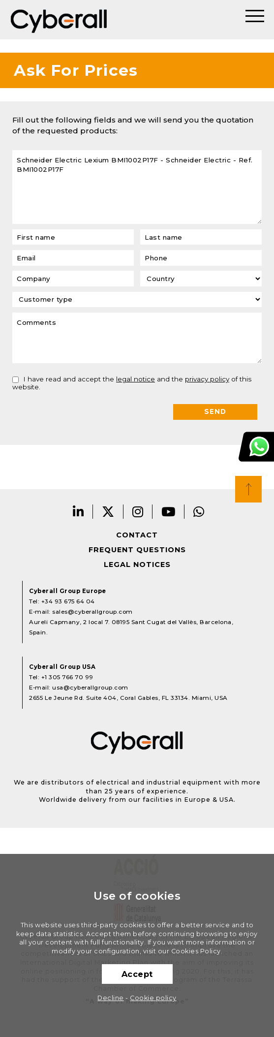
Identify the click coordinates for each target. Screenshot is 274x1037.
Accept (137, 974)
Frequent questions (137, 549)
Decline (110, 998)
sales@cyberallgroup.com (92, 611)
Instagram (138, 511)
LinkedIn (78, 511)
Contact (137, 535)
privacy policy (207, 379)
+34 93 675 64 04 (68, 601)
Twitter (108, 511)
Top (248, 489)
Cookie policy (153, 998)
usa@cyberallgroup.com (90, 687)
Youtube (168, 511)
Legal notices (137, 564)
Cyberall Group (59, 19)
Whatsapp (199, 511)
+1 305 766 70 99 (67, 677)
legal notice (135, 379)
